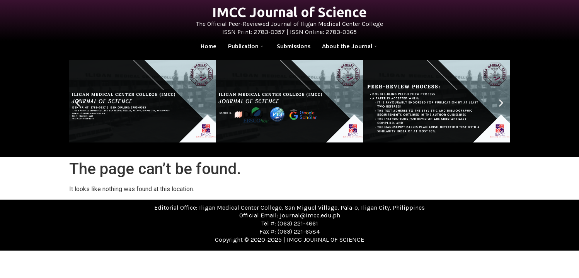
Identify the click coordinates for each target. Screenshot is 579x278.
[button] (78, 102)
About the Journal (349, 46)
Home (208, 46)
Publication (245, 46)
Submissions (293, 46)
